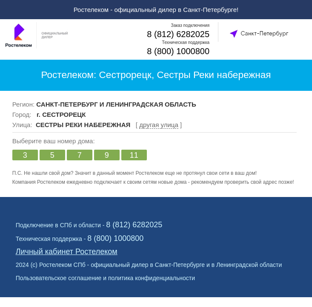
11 (134, 155)
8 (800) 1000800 (178, 51)
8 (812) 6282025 (178, 34)
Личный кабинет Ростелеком (66, 251)
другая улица (158, 124)
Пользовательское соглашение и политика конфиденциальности (105, 278)
